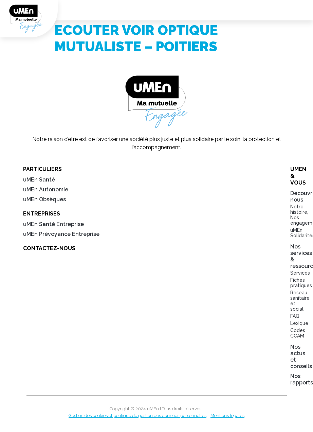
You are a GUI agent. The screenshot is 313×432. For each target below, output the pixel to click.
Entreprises (41, 213)
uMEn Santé (39, 179)
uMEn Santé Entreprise (53, 224)
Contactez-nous (49, 248)
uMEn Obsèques (44, 199)
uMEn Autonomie (45, 189)
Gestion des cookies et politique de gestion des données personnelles (137, 415)
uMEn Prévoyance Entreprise (61, 234)
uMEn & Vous (293, 176)
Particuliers (42, 169)
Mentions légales (227, 415)
